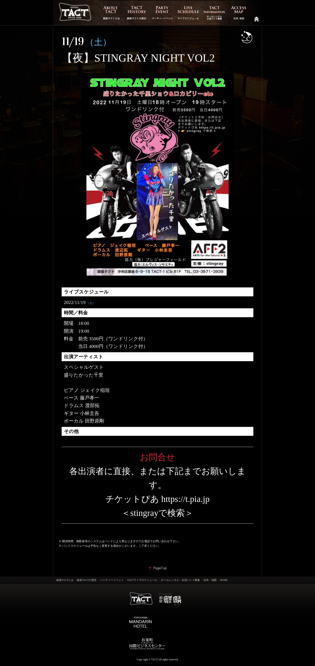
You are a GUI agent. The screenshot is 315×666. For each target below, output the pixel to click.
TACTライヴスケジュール (142, 580)
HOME (224, 580)
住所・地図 (210, 580)
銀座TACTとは (64, 580)
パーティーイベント (112, 580)
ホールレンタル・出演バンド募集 (180, 580)
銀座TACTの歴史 (87, 580)
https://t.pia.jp (185, 499)
